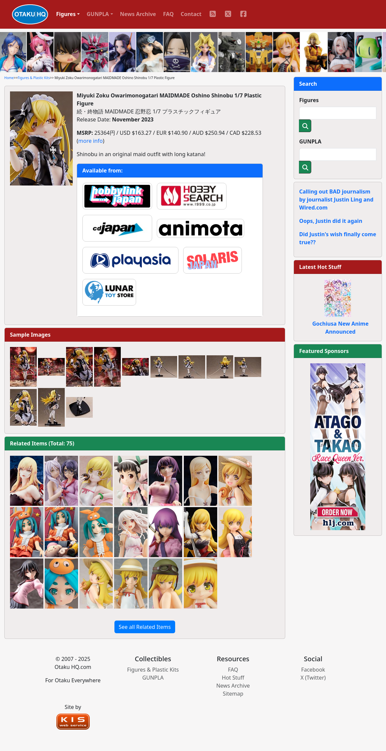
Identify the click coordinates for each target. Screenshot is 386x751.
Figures (309, 100)
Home (9, 77)
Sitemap (233, 693)
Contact (191, 14)
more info (90, 140)
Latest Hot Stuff (320, 267)
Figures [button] (66, 14)
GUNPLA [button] (98, 14)
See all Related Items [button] (145, 627)
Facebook (313, 669)
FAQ (168, 14)
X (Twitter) (313, 677)
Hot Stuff (233, 677)
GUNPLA (310, 141)
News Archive (138, 14)
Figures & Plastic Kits (34, 77)
